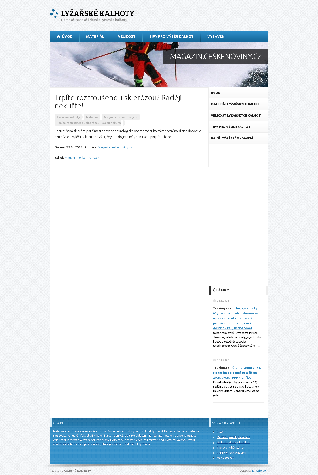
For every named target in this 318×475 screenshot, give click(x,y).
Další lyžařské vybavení (231, 452)
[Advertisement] (238, 215)
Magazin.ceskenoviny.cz (115, 147)
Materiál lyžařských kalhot (233, 437)
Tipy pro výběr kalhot (230, 447)
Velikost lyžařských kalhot (233, 442)
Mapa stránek (225, 457)
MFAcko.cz (259, 470)
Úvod (220, 431)
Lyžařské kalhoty (97, 13)
